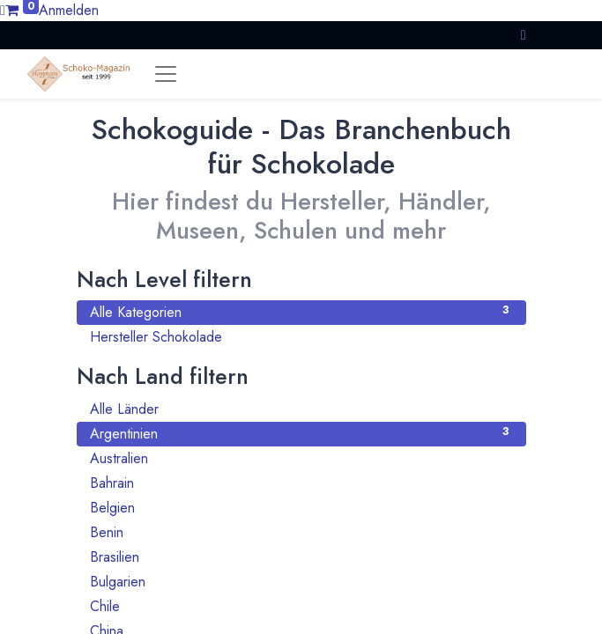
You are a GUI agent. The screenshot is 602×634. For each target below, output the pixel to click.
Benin (301, 532)
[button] (523, 35)
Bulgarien (301, 581)
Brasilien (301, 557)
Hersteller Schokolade (301, 337)
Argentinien (301, 434)
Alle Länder (301, 409)
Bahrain (301, 483)
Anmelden (69, 10)
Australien (301, 458)
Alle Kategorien (301, 312)
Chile (301, 606)
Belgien (301, 508)
